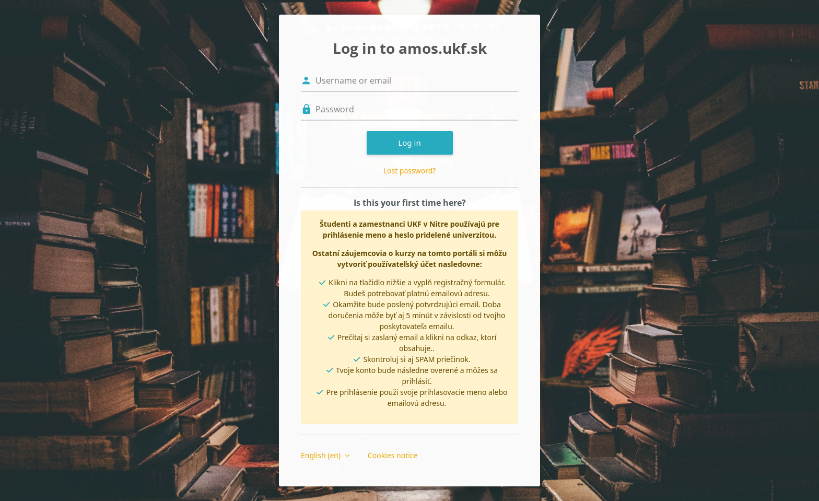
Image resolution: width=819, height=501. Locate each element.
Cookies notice (393, 455)
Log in (409, 142)
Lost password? (409, 171)
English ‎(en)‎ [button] (322, 455)
